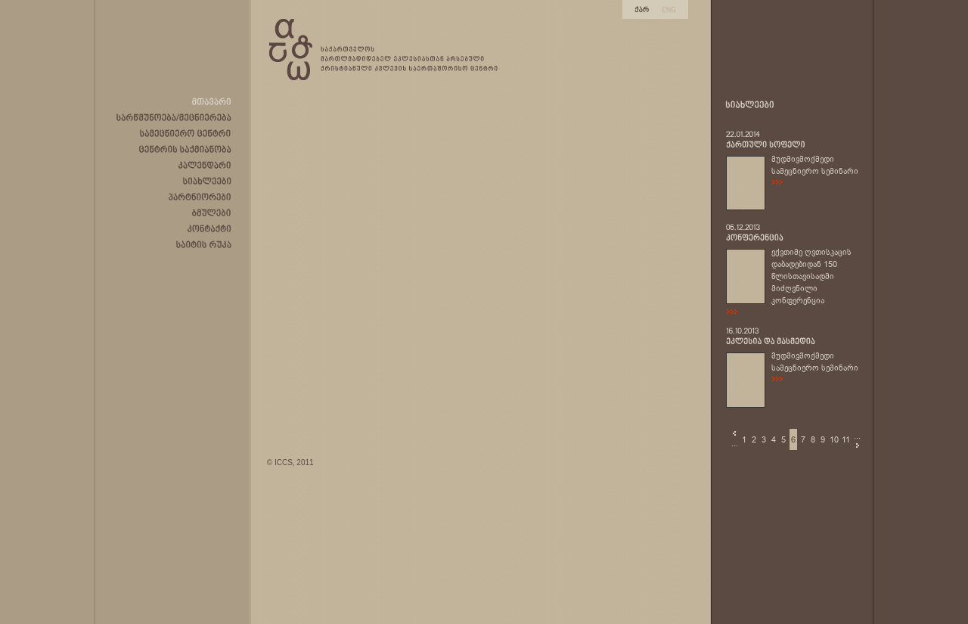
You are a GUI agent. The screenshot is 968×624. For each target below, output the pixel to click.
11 (846, 439)
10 (834, 439)
